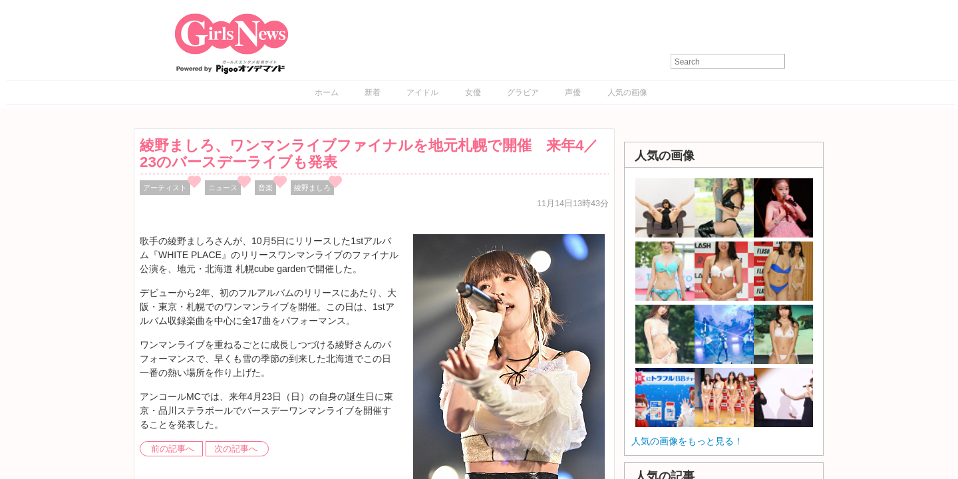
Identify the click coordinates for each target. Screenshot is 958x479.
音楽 (265, 188)
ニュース (223, 188)
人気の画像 (627, 92)
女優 (473, 92)
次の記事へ (235, 449)
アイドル (422, 92)
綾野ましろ (312, 188)
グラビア (523, 92)
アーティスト (165, 188)
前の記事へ (172, 449)
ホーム (327, 92)
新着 (373, 92)
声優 (573, 92)
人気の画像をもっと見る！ (687, 441)
